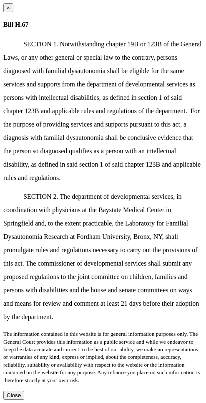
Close (14, 395)
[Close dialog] (8, 7)
